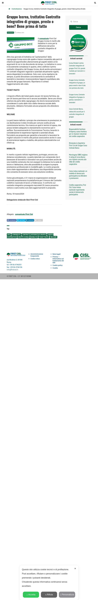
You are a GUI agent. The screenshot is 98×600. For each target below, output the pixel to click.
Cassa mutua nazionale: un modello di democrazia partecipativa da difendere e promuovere (78, 174)
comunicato (44, 38)
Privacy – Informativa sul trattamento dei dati (58, 260)
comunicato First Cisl (24, 214)
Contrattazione (17, 9)
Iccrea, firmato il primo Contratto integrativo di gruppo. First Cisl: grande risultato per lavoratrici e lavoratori (77, 68)
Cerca (78, 27)
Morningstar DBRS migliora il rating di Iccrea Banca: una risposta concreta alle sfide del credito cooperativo (78, 159)
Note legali (57, 254)
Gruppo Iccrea (23, 237)
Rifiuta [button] (49, 594)
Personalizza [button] (67, 594)
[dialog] (49, 582)
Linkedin (29, 220)
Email (38, 220)
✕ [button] (75, 568)
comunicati (16, 234)
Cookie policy (58, 265)
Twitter (20, 220)
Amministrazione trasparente (37, 255)
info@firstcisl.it (12, 270)
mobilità (34, 237)
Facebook (12, 220)
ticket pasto (44, 237)
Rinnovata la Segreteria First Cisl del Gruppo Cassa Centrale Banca (78, 145)
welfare (53, 237)
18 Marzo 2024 (19, 32)
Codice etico (35, 259)
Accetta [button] (31, 594)
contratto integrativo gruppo (34, 234)
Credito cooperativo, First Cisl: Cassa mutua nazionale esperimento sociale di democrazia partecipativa (77, 190)
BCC (9, 234)
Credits (55, 268)
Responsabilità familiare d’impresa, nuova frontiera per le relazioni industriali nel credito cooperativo (78, 133)
